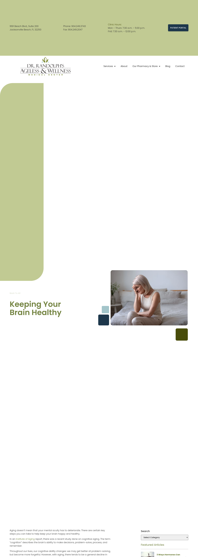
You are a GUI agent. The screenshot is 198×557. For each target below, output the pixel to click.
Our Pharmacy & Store (146, 66)
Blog (167, 66)
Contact (179, 66)
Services (110, 66)
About (124, 66)
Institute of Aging (25, 539)
